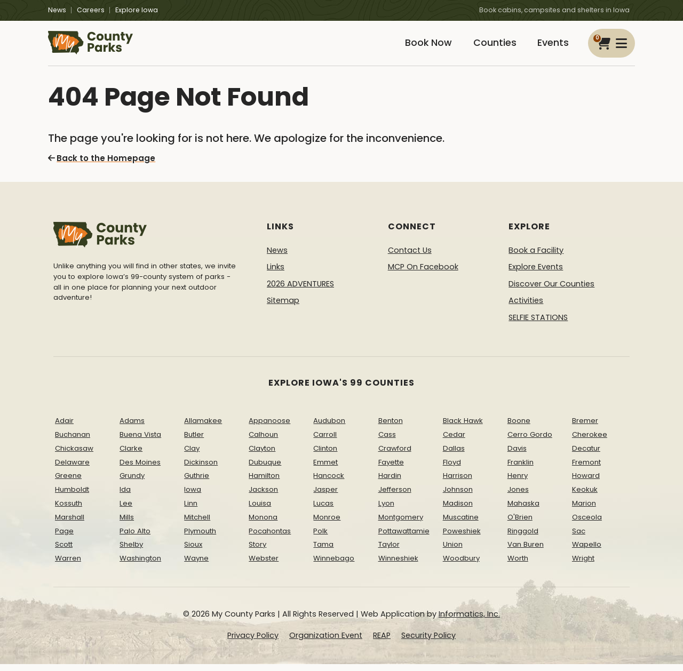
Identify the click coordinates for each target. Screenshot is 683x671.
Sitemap (283, 307)
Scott (64, 551)
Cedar (454, 441)
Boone (518, 427)
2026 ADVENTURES (300, 290)
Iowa (192, 496)
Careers (91, 9)
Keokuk (585, 496)
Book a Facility (536, 256)
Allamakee (203, 427)
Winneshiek (398, 565)
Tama (323, 551)
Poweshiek (462, 537)
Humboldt (72, 496)
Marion (584, 510)
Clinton (325, 455)
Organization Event (325, 641)
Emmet (325, 469)
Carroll (325, 441)
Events (551, 46)
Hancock (328, 482)
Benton (390, 427)
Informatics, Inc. (469, 621)
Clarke (131, 455)
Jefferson (394, 496)
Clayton (262, 455)
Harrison (457, 482)
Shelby (131, 551)
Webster (264, 565)
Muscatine (461, 523)
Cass (387, 441)
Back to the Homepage (99, 165)
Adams (132, 427)
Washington (140, 565)
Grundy (132, 482)
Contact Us (410, 256)
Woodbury (461, 565)
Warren (68, 565)
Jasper (325, 496)
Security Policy (428, 641)
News (57, 9)
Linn (190, 510)
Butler (194, 441)
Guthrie (196, 482)
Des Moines (140, 469)
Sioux (193, 551)
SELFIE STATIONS (538, 324)
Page (64, 537)
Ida (125, 496)
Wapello (586, 551)
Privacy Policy (253, 641)
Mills (127, 523)
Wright (583, 565)
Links (275, 273)
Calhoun (263, 441)
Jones (518, 496)
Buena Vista (140, 441)
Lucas (323, 510)
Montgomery (400, 523)
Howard (586, 482)
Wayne (196, 565)
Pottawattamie (404, 537)
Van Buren (525, 551)
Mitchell (197, 523)
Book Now (419, 46)
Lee (126, 510)
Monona (263, 523)
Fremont (586, 469)
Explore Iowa (136, 9)
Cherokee (589, 441)
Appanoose (269, 427)
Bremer (585, 427)
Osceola (587, 523)
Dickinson (201, 469)
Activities (526, 307)
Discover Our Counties (551, 290)
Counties (489, 46)
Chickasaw (74, 455)
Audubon (329, 427)
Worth (517, 565)
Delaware (72, 469)
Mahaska (523, 510)
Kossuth (68, 510)
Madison (458, 510)
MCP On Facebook (423, 273)
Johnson (458, 496)
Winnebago (333, 565)
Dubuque (265, 469)
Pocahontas (270, 537)
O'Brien (520, 523)
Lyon (386, 510)
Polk (320, 537)
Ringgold (522, 537)
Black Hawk (463, 427)
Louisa (260, 510)
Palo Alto (135, 537)
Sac (578, 537)
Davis (517, 455)
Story (257, 551)
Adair (64, 427)
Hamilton (264, 482)
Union (453, 551)
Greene (68, 482)
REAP (382, 641)
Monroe (326, 523)
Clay (192, 455)
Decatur (586, 455)
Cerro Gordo (529, 441)
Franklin (520, 469)
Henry (517, 482)
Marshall (69, 523)
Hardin (389, 482)
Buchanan (72, 441)
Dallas (454, 455)
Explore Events (536, 273)
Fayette (391, 469)
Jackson (263, 496)
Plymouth (200, 537)
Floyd (452, 469)
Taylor (389, 551)
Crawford (394, 455)
